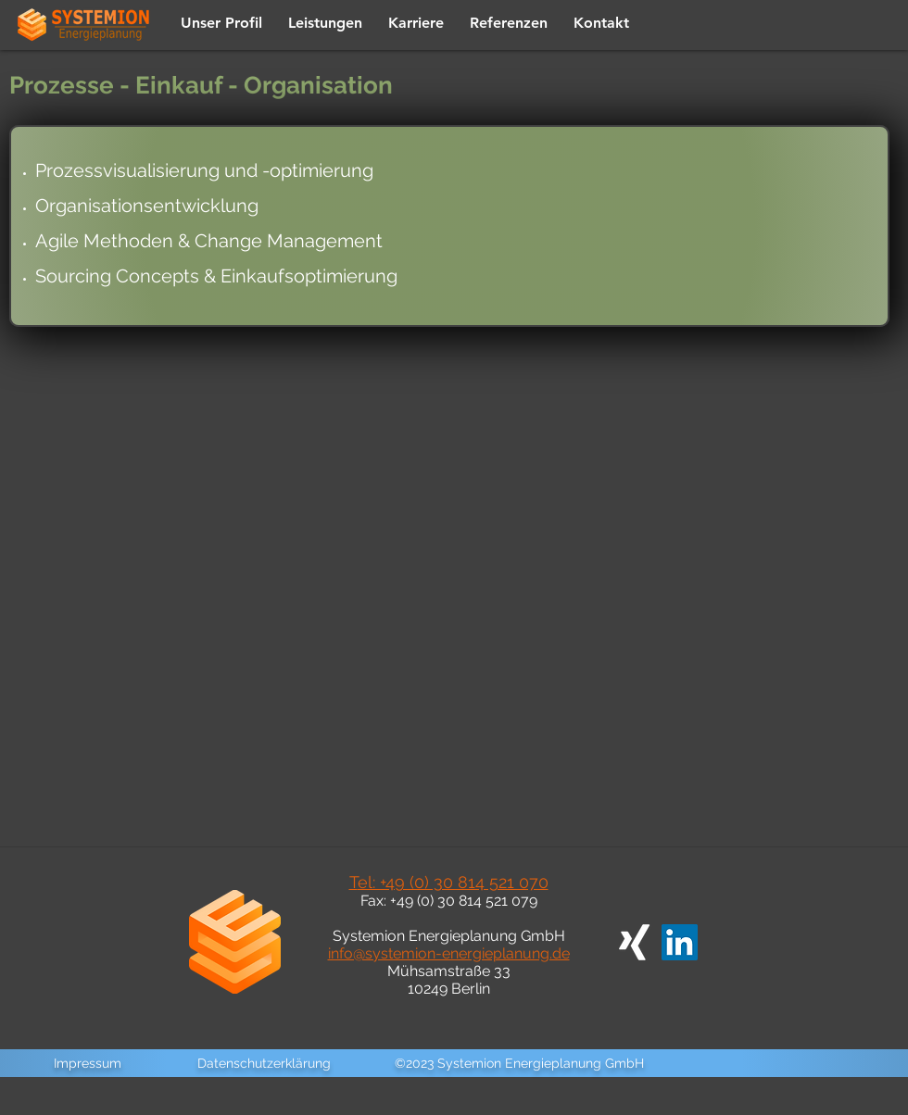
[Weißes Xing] (634, 942)
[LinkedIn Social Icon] (680, 942)
